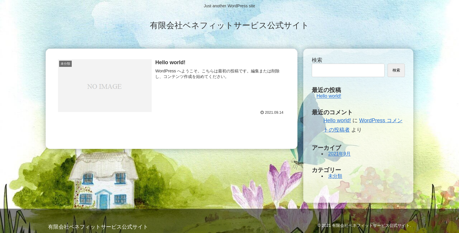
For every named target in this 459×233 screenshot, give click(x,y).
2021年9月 (339, 154)
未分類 (335, 176)
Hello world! (328, 96)
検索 (317, 60)
